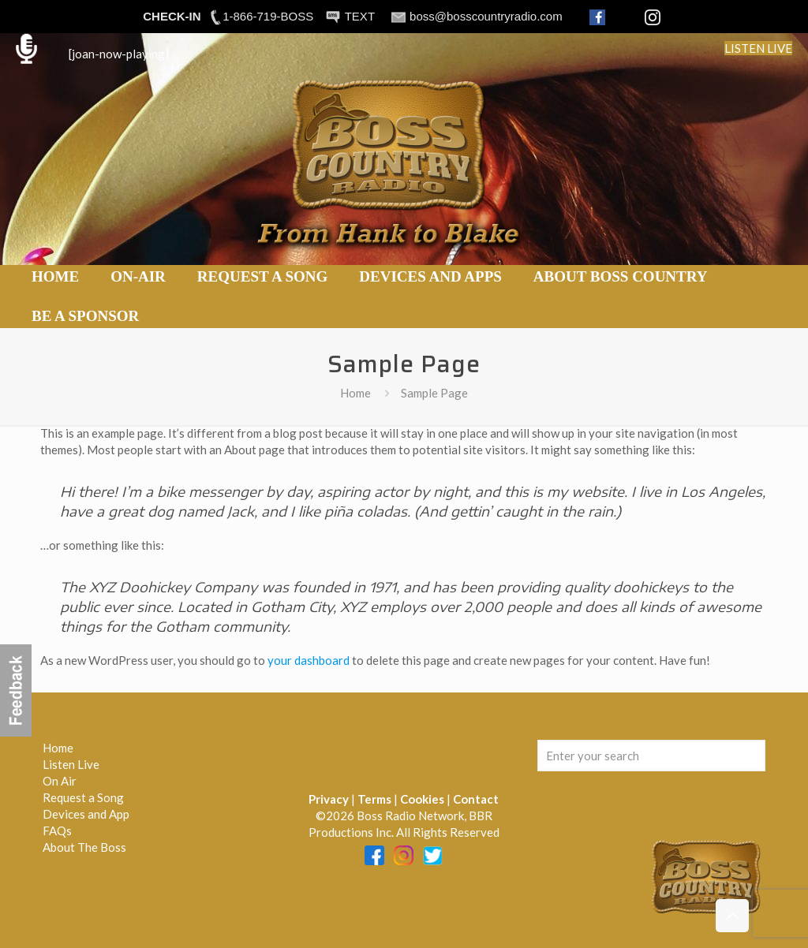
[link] (138, 296)
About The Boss (84, 847)
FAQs (57, 830)
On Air (60, 781)
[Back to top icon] (732, 915)
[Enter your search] (651, 755)
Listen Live (71, 764)
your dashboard (308, 660)
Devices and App (86, 814)
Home (355, 393)
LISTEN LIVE (758, 48)
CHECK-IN (171, 16)
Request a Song (83, 797)
